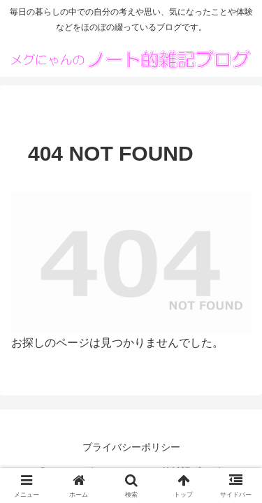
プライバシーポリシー (131, 447)
